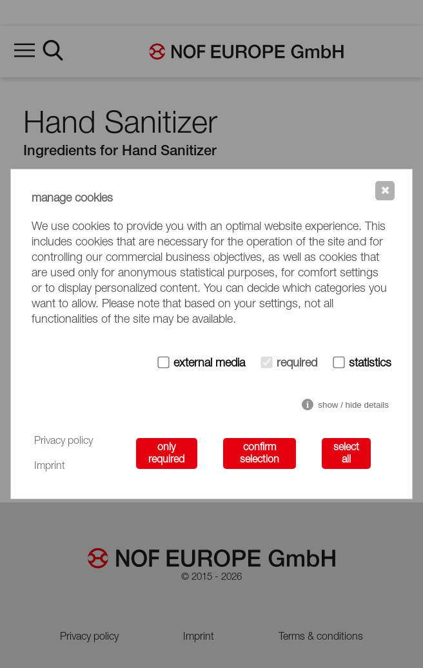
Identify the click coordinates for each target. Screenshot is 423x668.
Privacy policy (63, 441)
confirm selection (259, 454)
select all (346, 454)
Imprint (49, 466)
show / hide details (353, 405)
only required (166, 454)
